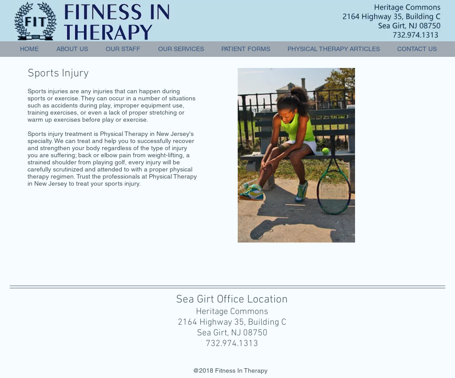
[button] (180, 48)
